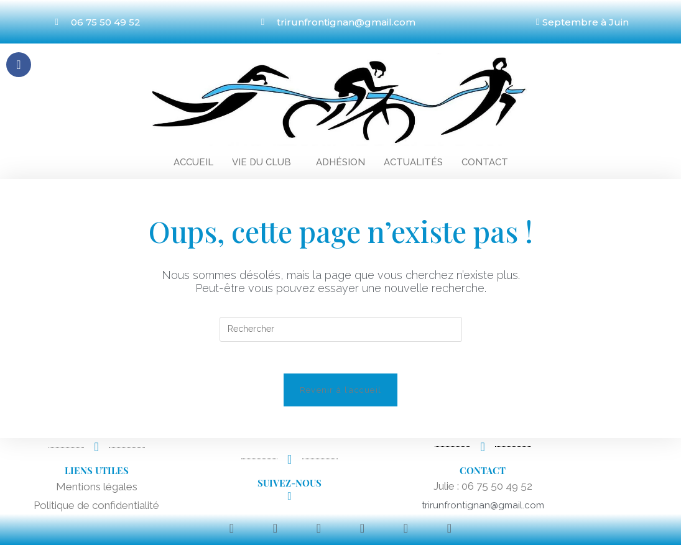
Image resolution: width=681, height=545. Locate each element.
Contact (484, 162)
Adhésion (340, 162)
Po (40, 511)
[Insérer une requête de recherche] (341, 329)
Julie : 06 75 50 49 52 (482, 492)
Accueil (193, 162)
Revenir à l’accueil (341, 396)
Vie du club (261, 162)
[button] (265, 162)
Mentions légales (96, 493)
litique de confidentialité (103, 511)
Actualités (413, 162)
